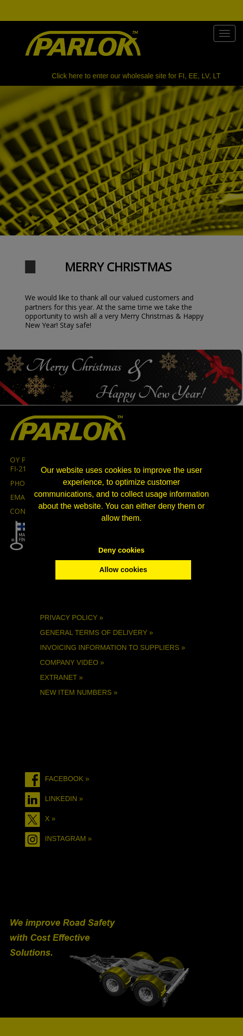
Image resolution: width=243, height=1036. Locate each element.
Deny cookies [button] (121, 550)
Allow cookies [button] (123, 570)
